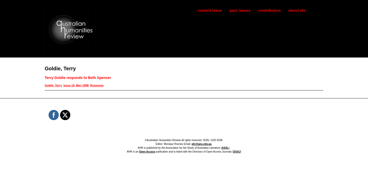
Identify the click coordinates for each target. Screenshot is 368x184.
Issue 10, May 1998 (75, 85)
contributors (269, 10)
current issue (210, 10)
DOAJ (236, 151)
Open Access (147, 151)
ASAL (225, 147)
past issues (240, 10)
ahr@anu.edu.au (202, 144)
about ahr (297, 10)
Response (97, 85)
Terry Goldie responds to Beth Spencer (78, 78)
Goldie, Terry (53, 85)
